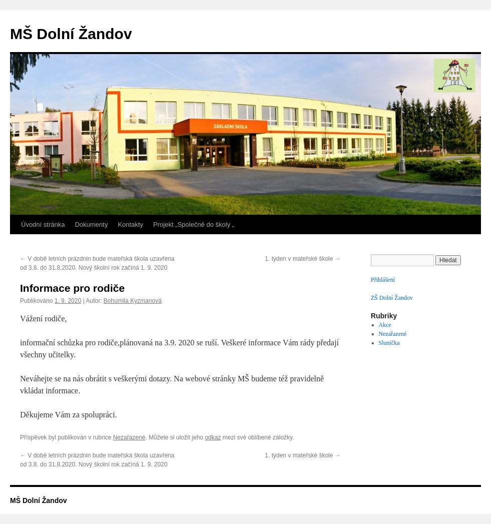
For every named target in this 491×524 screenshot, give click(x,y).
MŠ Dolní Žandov (71, 34)
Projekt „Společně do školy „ (193, 224)
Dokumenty (91, 224)
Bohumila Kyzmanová (133, 300)
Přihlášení (383, 279)
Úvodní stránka (43, 224)
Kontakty (130, 224)
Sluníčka (389, 342)
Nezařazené (129, 437)
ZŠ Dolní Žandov (392, 297)
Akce (385, 324)
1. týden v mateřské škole (303, 258)
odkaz (213, 437)
